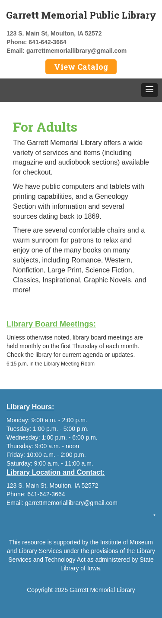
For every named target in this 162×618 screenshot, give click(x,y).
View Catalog (81, 66)
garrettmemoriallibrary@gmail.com (76, 50)
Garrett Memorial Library (102, 589)
